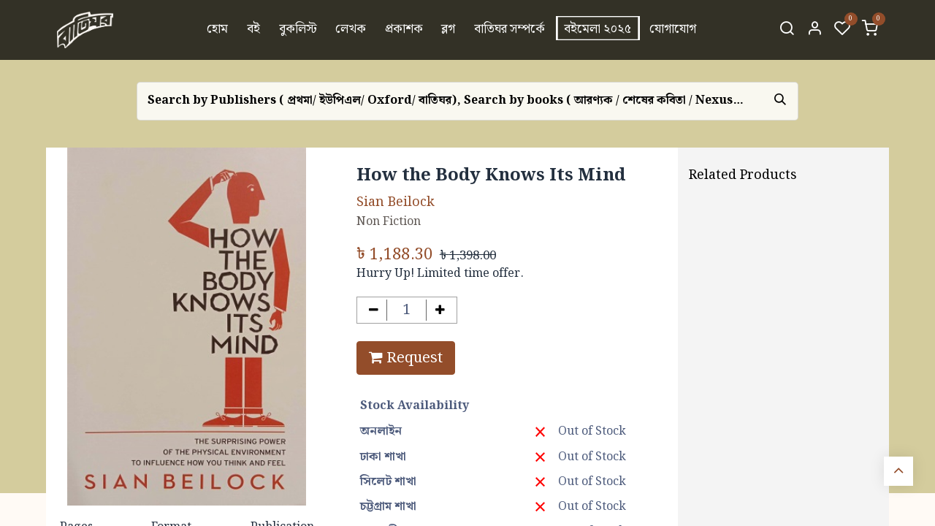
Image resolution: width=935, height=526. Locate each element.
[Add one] (440, 310)
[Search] (787, 30)
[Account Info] (814, 30)
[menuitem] (218, 30)
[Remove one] (373, 310)
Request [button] (406, 358)
